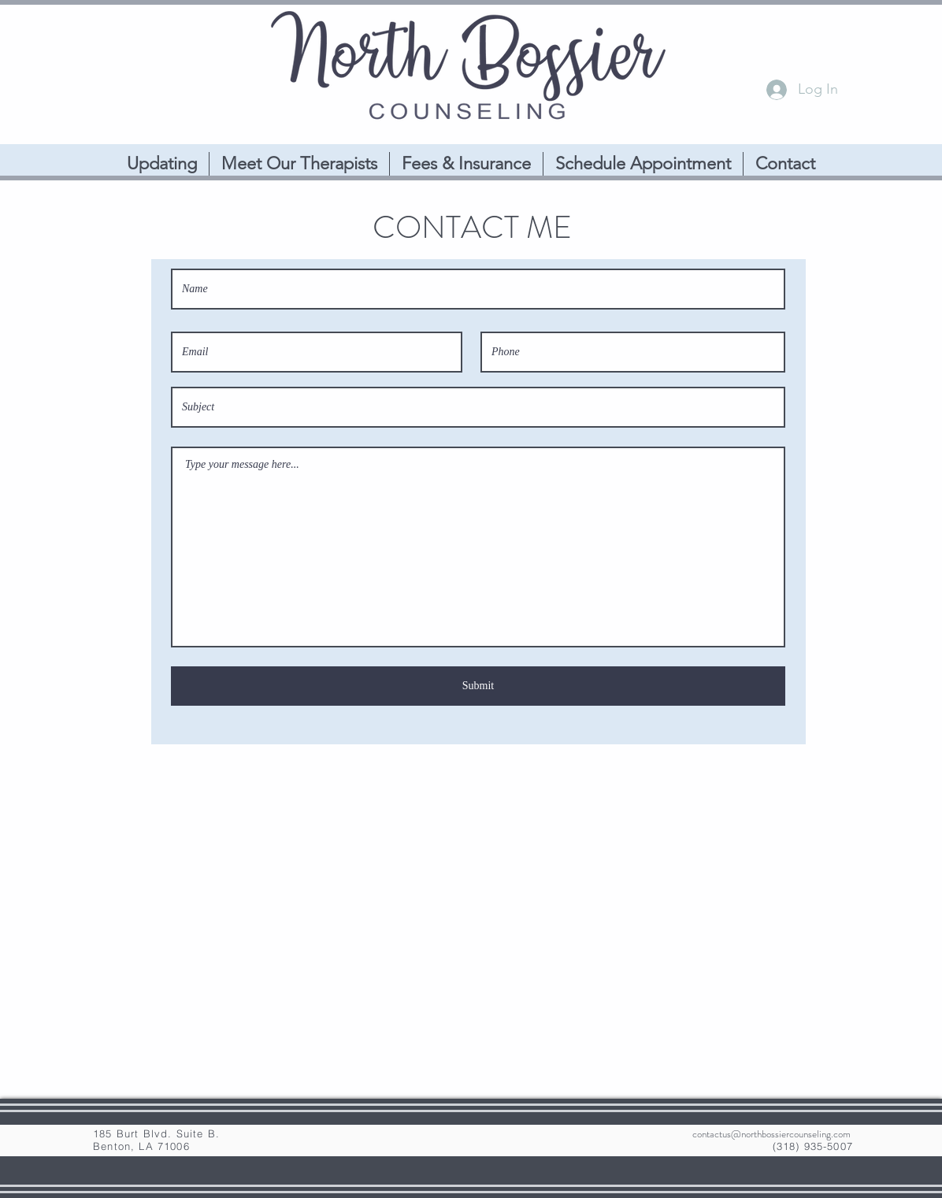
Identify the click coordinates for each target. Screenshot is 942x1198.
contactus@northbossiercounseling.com (771, 1133)
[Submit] (478, 686)
